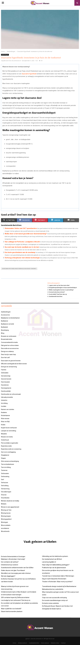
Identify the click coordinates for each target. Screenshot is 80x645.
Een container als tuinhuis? (10, 562)
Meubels (4, 434)
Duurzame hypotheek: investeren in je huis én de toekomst (19, 268)
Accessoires (5, 315)
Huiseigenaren (6, 388)
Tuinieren (4, 470)
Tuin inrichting (6, 467)
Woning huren (6, 513)
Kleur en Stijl (5, 421)
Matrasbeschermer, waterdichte (52, 589)
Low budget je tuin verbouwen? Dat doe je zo (15, 600)
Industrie (4, 400)
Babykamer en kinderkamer (10, 318)
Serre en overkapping (8, 452)
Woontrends (5, 531)
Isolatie (3, 406)
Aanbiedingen (5, 54)
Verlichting (5, 485)
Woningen (4, 522)
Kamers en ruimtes (7, 409)
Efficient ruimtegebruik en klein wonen (14, 363)
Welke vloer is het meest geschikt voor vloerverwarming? (26, 234)
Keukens (4, 412)
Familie (3, 370)
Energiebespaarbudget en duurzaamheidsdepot (63, 287)
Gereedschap (5, 376)
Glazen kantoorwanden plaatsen (11, 611)
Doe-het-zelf (5, 357)
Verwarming (5, 489)
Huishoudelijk (6, 391)
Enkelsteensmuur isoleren (9, 565)
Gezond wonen (6, 379)
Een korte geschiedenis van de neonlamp (20, 252)
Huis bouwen (5, 382)
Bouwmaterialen (6, 339)
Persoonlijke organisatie (9, 443)
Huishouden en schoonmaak (11, 394)
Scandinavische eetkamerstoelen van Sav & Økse (17, 567)
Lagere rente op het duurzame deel (59, 285)
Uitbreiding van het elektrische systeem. (55, 556)
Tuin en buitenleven (7, 464)
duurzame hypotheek (29, 74)
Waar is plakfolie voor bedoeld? (11, 608)
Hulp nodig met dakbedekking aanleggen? (55, 565)
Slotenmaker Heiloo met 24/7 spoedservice (21, 228)
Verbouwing (5, 476)
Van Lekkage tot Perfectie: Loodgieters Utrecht (22, 242)
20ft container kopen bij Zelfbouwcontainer (15, 597)
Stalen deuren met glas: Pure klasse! (13, 570)
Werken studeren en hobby (10, 501)
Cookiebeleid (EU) (34, 643)
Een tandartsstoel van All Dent (52, 559)
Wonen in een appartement (10, 507)
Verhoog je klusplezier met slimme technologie (22, 258)
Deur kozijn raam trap (8, 354)
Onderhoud (5, 440)
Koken (3, 425)
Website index (55, 643)
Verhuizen (4, 482)
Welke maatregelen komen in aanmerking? (61, 290)
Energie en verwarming (9, 367)
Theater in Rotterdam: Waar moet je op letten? (57, 581)
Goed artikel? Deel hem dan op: (58, 294)
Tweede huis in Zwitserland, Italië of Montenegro (58, 576)
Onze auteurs (45, 643)
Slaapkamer (5, 455)
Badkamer (4, 321)
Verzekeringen (6, 492)
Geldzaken (4, 373)
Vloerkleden (5, 498)
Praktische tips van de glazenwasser (54, 567)
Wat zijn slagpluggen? (8, 576)
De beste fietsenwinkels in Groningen (13, 556)
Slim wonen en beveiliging (10, 461)
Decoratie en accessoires (10, 348)
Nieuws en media (7, 437)
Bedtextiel (4, 327)
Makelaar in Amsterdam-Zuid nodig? (13, 559)
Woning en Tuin (6, 510)
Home (14, 643)
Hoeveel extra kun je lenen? (57, 292)
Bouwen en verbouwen (8, 336)
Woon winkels (5, 525)
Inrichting (4, 403)
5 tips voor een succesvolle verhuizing (54, 597)
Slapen (3, 458)
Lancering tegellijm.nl (49, 562)
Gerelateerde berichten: (56, 296)
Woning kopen (6, 516)
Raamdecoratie (6, 446)
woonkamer (5, 528)
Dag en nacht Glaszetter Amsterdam (54, 579)
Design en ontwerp (7, 351)
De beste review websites (50, 603)
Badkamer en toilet (7, 324)
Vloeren (3, 495)
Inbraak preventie (7, 397)
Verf (2, 479)
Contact (63, 643)
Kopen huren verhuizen (9, 428)
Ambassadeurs (22, 643)
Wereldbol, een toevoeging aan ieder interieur (16, 573)
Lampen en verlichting (8, 431)
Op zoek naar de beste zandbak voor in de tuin (22, 247)
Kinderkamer (5, 415)
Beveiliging (5, 330)
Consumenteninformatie (9, 342)
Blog (2, 333)
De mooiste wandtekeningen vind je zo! (55, 600)
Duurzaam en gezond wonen (11, 360)
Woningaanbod (6, 519)
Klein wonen (5, 418)
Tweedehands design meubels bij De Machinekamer (59, 586)
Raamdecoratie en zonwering (11, 449)
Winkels (3, 504)
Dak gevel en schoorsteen (10, 345)
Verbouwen (5, 473)
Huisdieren (5, 385)
